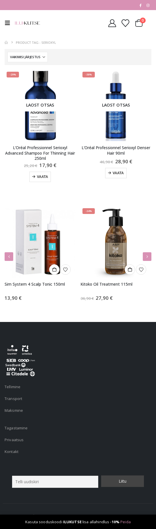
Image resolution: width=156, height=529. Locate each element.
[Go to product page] (40, 105)
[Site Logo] (27, 23)
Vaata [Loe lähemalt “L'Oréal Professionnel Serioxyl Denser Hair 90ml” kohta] (118, 173)
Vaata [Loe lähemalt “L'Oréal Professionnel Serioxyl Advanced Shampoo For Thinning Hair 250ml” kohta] (42, 177)
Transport (13, 398)
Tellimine (12, 386)
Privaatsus (14, 439)
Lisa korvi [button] (54, 269)
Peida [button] (125, 521)
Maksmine (14, 410)
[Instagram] (148, 5)
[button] (9, 23)
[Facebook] (140, 5)
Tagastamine (16, 428)
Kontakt (11, 451)
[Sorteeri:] (27, 57)
